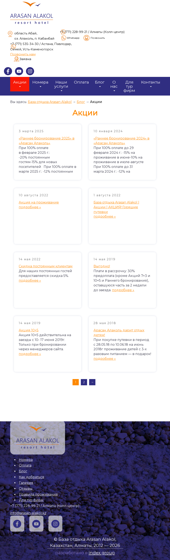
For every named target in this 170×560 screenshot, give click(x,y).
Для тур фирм (129, 86)
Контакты (150, 83)
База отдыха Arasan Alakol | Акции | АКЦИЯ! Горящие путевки (116, 207)
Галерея (26, 483)
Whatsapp (69, 37)
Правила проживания (38, 494)
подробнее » (30, 207)
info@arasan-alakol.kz (28, 513)
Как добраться (31, 477)
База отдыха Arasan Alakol (50, 102)
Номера (40, 83)
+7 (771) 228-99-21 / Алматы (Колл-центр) (92, 32)
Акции (19, 83)
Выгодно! (102, 266)
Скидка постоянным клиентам (46, 266)
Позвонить (94, 37)
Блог (100, 83)
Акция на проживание (39, 202)
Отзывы (25, 489)
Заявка (25, 59)
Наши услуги (61, 85)
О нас (114, 85)
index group (102, 552)
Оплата (81, 82)
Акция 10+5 (28, 330)
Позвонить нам (23, 54)
